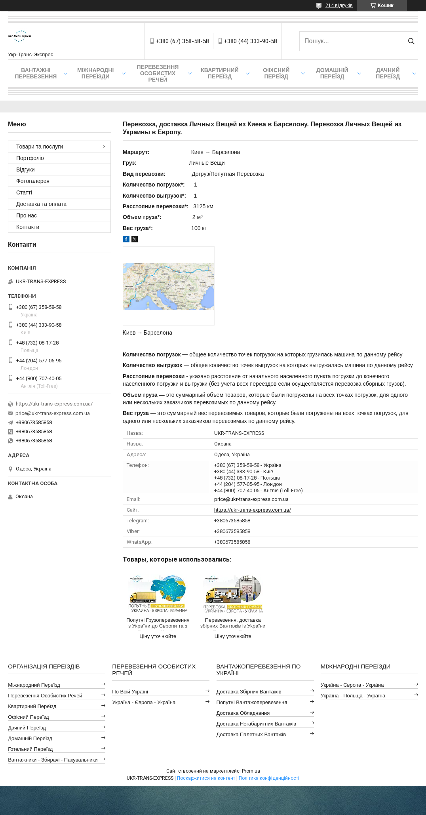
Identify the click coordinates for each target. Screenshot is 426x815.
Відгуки (25, 169)
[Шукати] (411, 41)
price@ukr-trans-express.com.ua (251, 499)
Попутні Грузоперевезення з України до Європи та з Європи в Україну (158, 624)
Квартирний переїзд (219, 73)
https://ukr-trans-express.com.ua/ (252, 510)
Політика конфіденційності (269, 778)
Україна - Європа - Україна (143, 702)
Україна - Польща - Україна (353, 696)
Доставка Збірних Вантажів (249, 692)
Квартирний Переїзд (32, 706)
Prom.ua (251, 771)
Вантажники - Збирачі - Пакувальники (52, 760)
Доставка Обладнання (243, 713)
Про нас (26, 215)
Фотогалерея (32, 181)
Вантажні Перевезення (36, 73)
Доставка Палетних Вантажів (251, 734)
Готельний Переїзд (30, 749)
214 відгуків (339, 5)
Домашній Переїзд (332, 73)
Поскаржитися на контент (206, 778)
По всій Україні (130, 692)
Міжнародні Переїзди (95, 73)
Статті (24, 192)
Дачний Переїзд (388, 73)
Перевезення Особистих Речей (158, 73)
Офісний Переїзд (28, 717)
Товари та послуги (39, 146)
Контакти (27, 227)
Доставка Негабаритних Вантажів (257, 724)
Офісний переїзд (276, 73)
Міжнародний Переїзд (34, 685)
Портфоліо (30, 158)
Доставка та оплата (41, 204)
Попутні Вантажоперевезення (252, 702)
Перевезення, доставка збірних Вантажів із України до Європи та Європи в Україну (233, 624)
